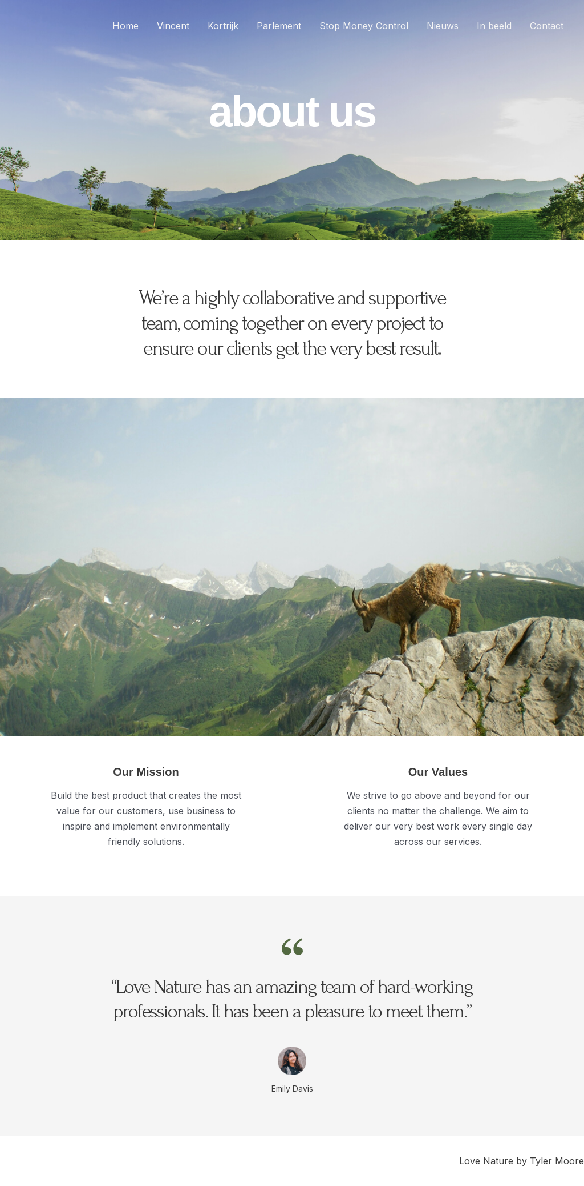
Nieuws (443, 25)
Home (125, 25)
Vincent (173, 25)
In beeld (494, 25)
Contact (546, 25)
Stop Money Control (363, 25)
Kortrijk (223, 25)
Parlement (279, 25)
